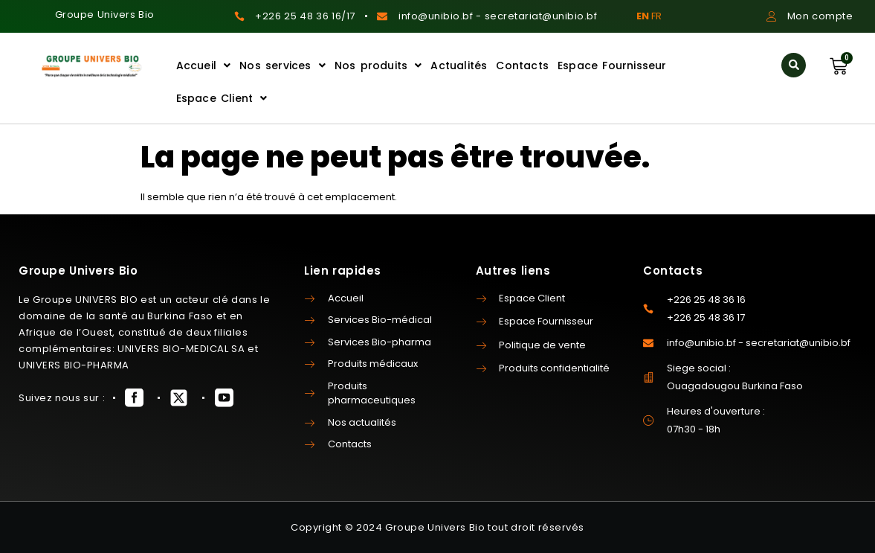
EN (642, 16)
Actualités (458, 65)
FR (656, 16)
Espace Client (222, 98)
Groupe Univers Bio (105, 14)
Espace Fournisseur (612, 65)
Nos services (282, 65)
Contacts (522, 65)
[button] (793, 65)
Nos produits (378, 65)
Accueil (203, 65)
